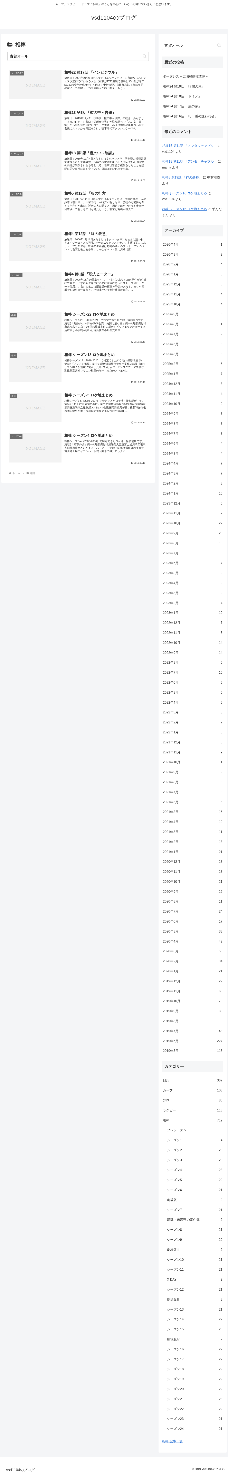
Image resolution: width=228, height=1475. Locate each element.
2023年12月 (192, 504)
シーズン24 (194, 1429)
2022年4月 (192, 703)
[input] (78, 56)
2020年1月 (192, 971)
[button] (144, 56)
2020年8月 (192, 902)
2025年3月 (192, 354)
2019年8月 (192, 1021)
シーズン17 (194, 1359)
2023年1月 (192, 613)
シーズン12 (194, 1290)
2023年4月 (192, 583)
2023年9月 (192, 533)
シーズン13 (194, 1310)
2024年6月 (192, 444)
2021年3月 (192, 832)
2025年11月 (192, 294)
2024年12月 (192, 384)
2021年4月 (192, 822)
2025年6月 (192, 344)
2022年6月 (192, 683)
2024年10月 (192, 404)
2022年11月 (192, 633)
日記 (192, 1081)
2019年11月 (192, 991)
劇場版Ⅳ (194, 1339)
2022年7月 (192, 673)
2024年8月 (192, 424)
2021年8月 (192, 782)
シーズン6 (194, 1190)
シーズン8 (194, 1230)
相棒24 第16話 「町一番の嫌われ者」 (190, 116)
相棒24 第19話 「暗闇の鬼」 (184, 86)
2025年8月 (192, 324)
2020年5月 (192, 932)
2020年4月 (192, 942)
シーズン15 (194, 1329)
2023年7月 (192, 553)
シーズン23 (194, 1419)
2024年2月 (192, 484)
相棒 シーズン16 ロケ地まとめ (184, 193)
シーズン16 (194, 1349)
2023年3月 (192, 593)
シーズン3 (194, 1160)
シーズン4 (194, 1170)
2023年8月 (192, 543)
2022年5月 (192, 693)
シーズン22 (194, 1409)
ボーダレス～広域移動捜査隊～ (186, 76)
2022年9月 (192, 653)
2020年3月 (192, 951)
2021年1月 (192, 852)
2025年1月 (192, 374)
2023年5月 (192, 573)
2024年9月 (192, 414)
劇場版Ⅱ (194, 1250)
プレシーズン (194, 1130)
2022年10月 (192, 643)
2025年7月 (192, 334)
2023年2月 (192, 603)
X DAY (194, 1280)
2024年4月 (192, 464)
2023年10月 (192, 523)
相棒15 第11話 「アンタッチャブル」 (189, 146)
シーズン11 (194, 1270)
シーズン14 (194, 1319)
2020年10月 (192, 882)
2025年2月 (192, 364)
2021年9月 (192, 772)
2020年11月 (192, 872)
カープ (192, 1090)
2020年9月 (192, 892)
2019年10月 (192, 1001)
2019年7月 (192, 1031)
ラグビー (192, 1110)
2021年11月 (192, 752)
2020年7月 (192, 912)
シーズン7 (194, 1210)
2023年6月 (192, 563)
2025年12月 (192, 284)
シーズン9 (194, 1240)
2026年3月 (192, 255)
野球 (192, 1100)
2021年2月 (192, 842)
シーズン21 (194, 1399)
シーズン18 (194, 1369)
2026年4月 (192, 245)
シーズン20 (194, 1389)
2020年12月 (192, 862)
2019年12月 (192, 981)
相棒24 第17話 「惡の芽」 (182, 106)
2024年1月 (192, 494)
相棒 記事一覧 (172, 1441)
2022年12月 (192, 623)
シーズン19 (194, 1379)
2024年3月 (192, 474)
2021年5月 (192, 812)
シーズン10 (194, 1260)
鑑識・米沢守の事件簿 (194, 1220)
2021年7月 (192, 792)
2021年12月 (192, 742)
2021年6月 (192, 802)
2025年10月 (192, 304)
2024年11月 (192, 394)
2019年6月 (192, 1041)
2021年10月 (192, 762)
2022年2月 (192, 722)
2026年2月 (192, 264)
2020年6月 (192, 922)
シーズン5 (194, 1180)
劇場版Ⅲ (194, 1300)
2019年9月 (192, 1011)
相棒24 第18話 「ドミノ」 (182, 96)
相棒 (192, 1120)
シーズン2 (194, 1150)
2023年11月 (192, 513)
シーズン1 (194, 1140)
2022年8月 (192, 663)
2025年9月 (192, 314)
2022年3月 (192, 712)
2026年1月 (192, 274)
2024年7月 (192, 434)
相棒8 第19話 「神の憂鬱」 (182, 177)
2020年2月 (192, 961)
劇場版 (194, 1200)
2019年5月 (192, 1051)
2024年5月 (192, 454)
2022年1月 (192, 732)
